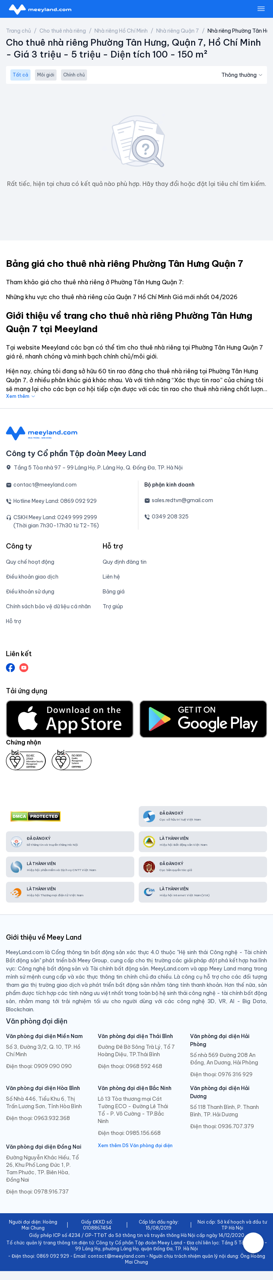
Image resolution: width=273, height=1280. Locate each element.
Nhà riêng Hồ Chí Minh (121, 30)
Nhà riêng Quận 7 (177, 30)
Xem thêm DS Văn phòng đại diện (135, 1145)
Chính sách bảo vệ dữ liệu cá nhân (48, 606)
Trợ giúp (113, 606)
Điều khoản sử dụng (30, 591)
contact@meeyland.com (45, 484)
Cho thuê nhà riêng (62, 30)
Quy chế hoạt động (30, 562)
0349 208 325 (170, 516)
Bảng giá (114, 591)
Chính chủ (74, 75)
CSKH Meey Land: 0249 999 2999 (55, 517)
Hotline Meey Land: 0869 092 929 (55, 501)
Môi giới (45, 75)
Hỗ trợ (13, 621)
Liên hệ (111, 576)
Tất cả (20, 75)
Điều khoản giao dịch (32, 576)
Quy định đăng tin (125, 562)
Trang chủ (18, 30)
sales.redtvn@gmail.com (182, 500)
